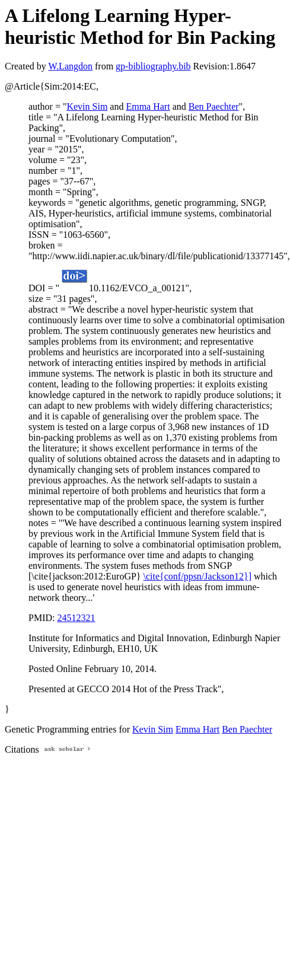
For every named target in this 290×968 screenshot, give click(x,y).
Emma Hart (148, 106)
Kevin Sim (86, 106)
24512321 (76, 618)
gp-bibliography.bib (153, 66)
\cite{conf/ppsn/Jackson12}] (197, 576)
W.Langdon (70, 66)
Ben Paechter (214, 106)
